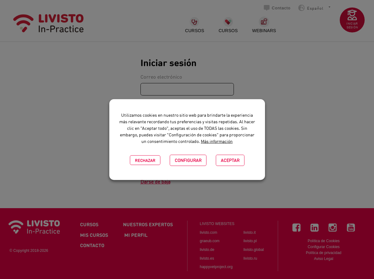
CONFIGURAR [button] (188, 160)
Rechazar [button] (145, 160)
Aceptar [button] (230, 160)
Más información (217, 141)
